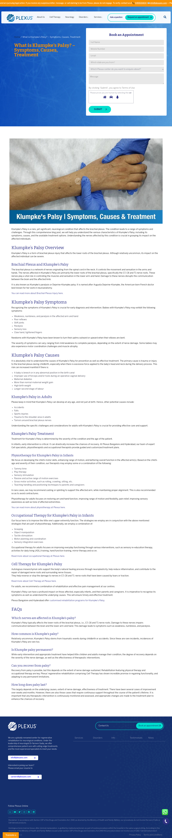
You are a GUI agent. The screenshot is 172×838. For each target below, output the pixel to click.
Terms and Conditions (153, 835)
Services (98, 17)
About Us (41, 17)
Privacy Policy (135, 835)
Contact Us (103, 726)
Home (17, 37)
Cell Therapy (54, 17)
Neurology (69, 17)
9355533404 (166, 3)
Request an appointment (138, 17)
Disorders (84, 17)
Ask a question (116, 17)
